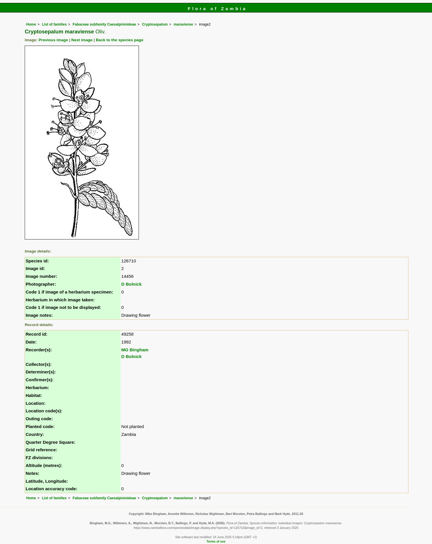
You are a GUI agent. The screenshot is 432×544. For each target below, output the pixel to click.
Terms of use (216, 541)
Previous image (53, 40)
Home (31, 24)
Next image (82, 40)
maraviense (183, 24)
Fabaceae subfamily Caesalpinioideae (104, 24)
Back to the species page (119, 40)
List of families (54, 24)
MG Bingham (134, 349)
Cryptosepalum (155, 24)
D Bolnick (131, 284)
